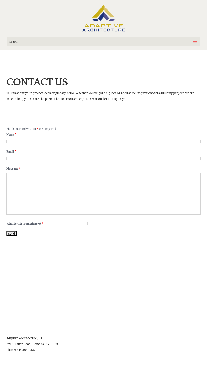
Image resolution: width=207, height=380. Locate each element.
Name (11, 134)
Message (13, 168)
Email (11, 151)
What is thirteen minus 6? (25, 223)
